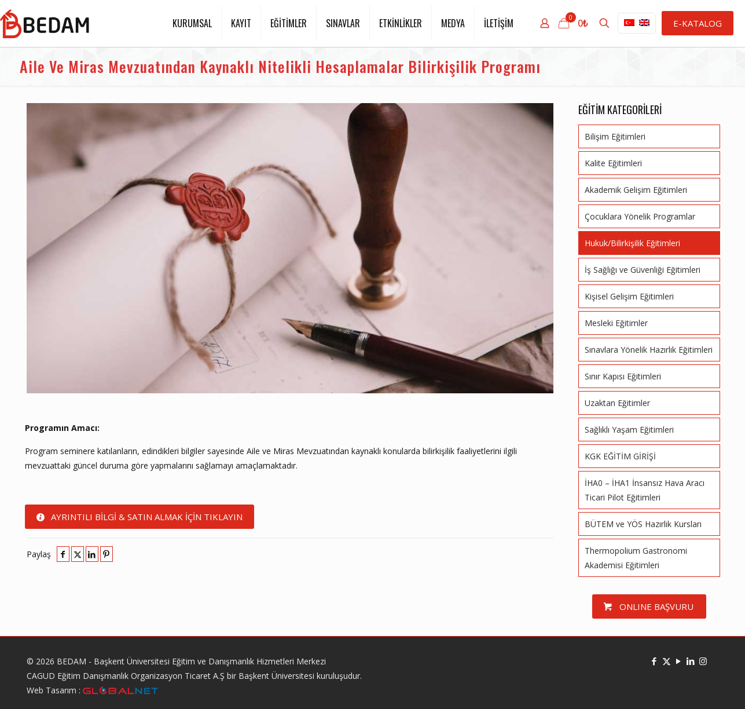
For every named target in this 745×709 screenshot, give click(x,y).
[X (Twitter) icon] (666, 661)
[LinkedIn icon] (691, 661)
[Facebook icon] (654, 661)
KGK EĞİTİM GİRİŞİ (620, 456)
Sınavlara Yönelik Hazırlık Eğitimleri (649, 349)
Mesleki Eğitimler (616, 322)
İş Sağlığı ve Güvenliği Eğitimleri (642, 269)
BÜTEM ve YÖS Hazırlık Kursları (643, 523)
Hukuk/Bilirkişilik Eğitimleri (632, 242)
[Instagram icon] (703, 661)
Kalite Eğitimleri (613, 163)
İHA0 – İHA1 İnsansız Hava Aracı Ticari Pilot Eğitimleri (644, 490)
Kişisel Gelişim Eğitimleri (629, 296)
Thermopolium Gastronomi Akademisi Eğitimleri (636, 558)
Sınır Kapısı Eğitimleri (623, 376)
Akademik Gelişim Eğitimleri (636, 189)
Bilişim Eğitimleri (615, 136)
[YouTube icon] (678, 661)
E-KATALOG (697, 23)
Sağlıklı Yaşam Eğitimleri (629, 429)
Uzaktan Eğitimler (617, 402)
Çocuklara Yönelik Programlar (640, 216)
